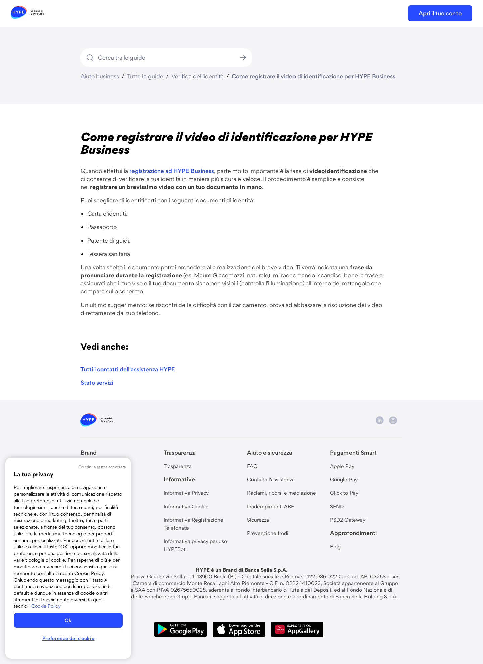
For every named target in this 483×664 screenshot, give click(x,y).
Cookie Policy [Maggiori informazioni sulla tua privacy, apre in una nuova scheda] (46, 606)
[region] (68, 558)
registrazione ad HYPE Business (171, 170)
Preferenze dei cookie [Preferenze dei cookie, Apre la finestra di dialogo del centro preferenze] (68, 638)
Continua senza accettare (102, 466)
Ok (68, 620)
